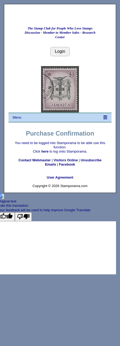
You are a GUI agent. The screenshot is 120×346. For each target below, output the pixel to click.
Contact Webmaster (35, 160)
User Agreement (60, 177)
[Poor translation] (23, 216)
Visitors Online (66, 160)
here (44, 151)
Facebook (67, 164)
